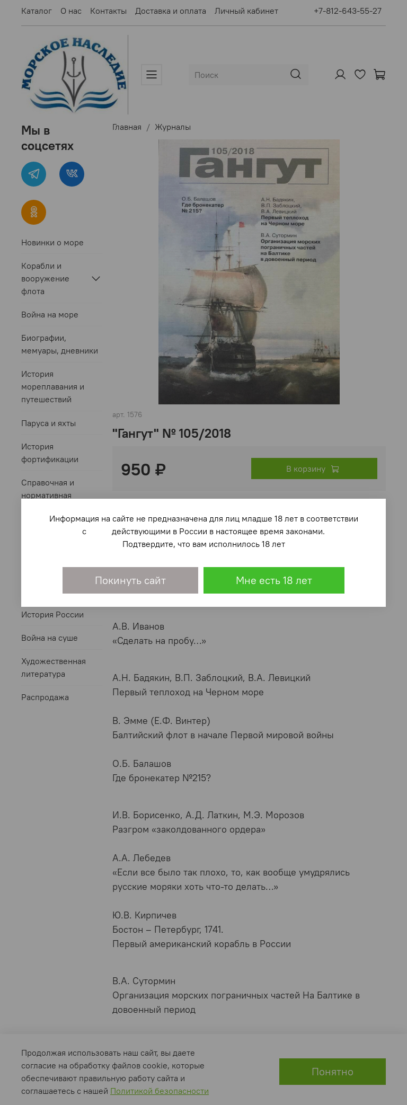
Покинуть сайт (130, 580)
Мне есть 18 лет (274, 580)
